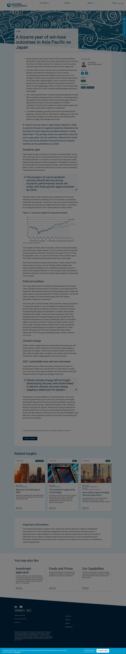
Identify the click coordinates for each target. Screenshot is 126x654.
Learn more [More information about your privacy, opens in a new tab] (17, 652)
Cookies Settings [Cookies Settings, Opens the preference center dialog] (89, 650)
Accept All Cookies (102, 650)
